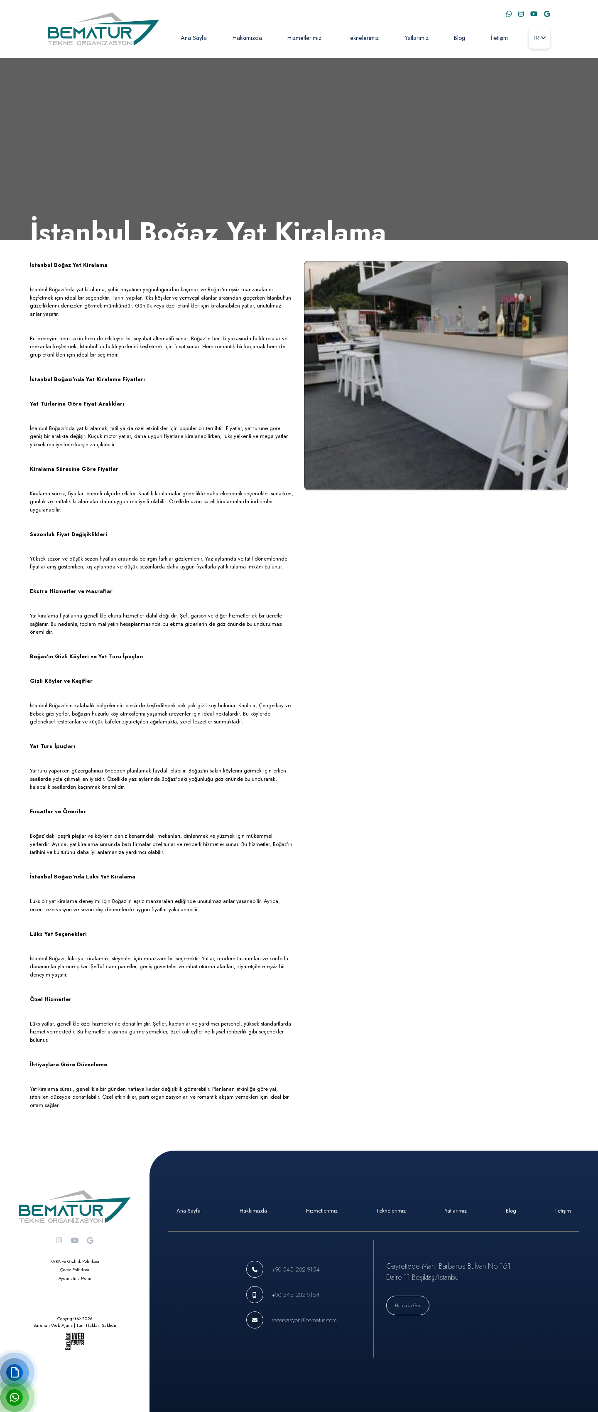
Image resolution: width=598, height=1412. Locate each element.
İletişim (499, 37)
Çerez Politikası (74, 1270)
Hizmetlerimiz (304, 37)
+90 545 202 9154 (296, 1269)
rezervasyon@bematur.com (304, 1320)
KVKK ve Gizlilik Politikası (74, 1261)
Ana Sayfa (194, 37)
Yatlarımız (416, 37)
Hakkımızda (247, 37)
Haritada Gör (408, 1305)
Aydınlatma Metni (75, 1278)
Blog (459, 37)
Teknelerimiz (363, 37)
